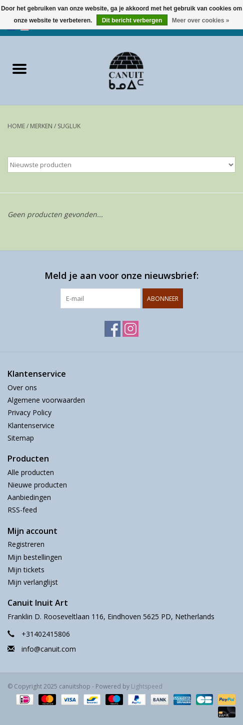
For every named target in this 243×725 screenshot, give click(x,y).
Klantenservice (31, 425)
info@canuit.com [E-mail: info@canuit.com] (49, 649)
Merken (41, 126)
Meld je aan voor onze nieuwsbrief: (121, 275)
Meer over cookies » (201, 20)
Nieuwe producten (37, 484)
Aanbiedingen (29, 497)
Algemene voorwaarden (46, 400)
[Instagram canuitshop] (130, 329)
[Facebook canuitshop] (112, 329)
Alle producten (31, 472)
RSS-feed (22, 509)
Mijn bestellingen (35, 557)
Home (16, 126)
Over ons (22, 387)
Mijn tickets (26, 569)
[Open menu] (19, 68)
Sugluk (69, 126)
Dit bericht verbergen (132, 20)
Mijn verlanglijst (33, 582)
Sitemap (21, 438)
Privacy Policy (30, 412)
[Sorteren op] (122, 165)
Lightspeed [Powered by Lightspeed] (146, 686)
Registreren (26, 544)
